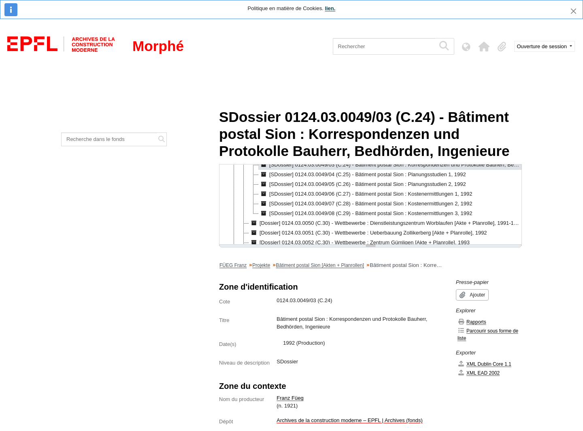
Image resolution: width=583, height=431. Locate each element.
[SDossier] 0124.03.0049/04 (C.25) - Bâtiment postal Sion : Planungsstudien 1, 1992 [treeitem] (362, 174)
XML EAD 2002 (478, 373)
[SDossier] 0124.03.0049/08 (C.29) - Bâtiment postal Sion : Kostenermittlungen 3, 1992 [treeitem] (365, 213)
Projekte (261, 265)
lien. (330, 8)
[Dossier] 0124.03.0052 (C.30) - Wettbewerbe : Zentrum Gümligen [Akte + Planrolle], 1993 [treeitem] (359, 243)
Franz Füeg (290, 398)
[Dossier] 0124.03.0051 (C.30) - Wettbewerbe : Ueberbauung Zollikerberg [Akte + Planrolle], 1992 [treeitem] (368, 233)
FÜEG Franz (233, 265)
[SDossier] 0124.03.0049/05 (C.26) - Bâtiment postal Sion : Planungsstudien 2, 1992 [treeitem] (362, 184)
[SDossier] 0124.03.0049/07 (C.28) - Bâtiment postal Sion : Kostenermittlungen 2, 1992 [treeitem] (365, 204)
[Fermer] (573, 11)
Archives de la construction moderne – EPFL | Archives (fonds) (350, 420)
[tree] (370, 204)
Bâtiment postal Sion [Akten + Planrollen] (320, 265)
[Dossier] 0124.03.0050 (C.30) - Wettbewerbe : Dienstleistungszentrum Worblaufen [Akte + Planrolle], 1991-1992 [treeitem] (385, 223)
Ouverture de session (542, 46)
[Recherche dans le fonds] (109, 139)
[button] (484, 46)
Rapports (471, 322)
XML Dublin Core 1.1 (484, 364)
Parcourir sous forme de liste (487, 334)
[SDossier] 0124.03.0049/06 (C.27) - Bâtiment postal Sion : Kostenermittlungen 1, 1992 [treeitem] (365, 194)
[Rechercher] (384, 46)
